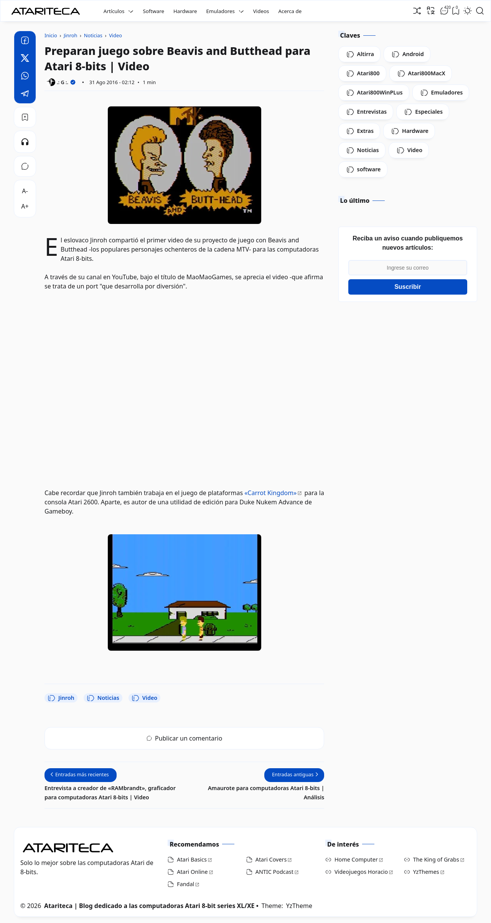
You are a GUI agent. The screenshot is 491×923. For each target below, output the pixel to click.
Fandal (185, 884)
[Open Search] (479, 10)
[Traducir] (431, 10)
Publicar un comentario (184, 738)
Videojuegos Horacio (361, 871)
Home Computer (356, 859)
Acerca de (290, 11)
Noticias (103, 698)
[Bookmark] (25, 117)
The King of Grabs (436, 859)
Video (144, 698)
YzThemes (426, 871)
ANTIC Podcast (274, 871)
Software (153, 11)
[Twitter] (25, 59)
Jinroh (61, 698)
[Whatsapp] (25, 77)
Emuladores (220, 11)
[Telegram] (25, 94)
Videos (261, 11)
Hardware (185, 11)
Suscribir (407, 286)
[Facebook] (25, 41)
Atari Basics (192, 859)
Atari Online (192, 871)
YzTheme (299, 905)
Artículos (114, 11)
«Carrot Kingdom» (270, 493)
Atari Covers (271, 859)
